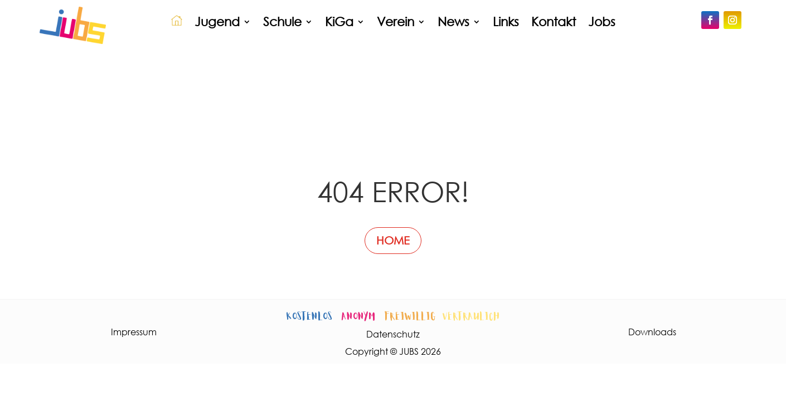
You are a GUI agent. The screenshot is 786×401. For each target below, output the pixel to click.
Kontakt (553, 21)
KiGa (339, 21)
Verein (395, 21)
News (453, 21)
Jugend (217, 21)
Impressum (134, 332)
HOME (393, 240)
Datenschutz (393, 334)
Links (506, 21)
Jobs (601, 21)
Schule (282, 21)
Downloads (652, 332)
